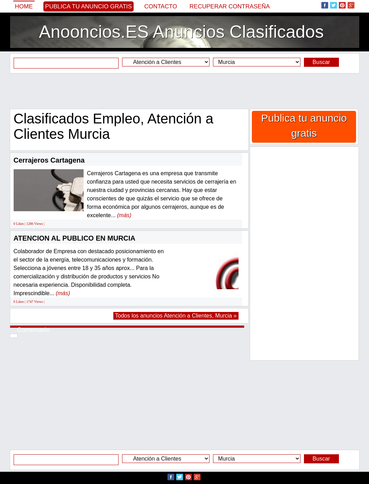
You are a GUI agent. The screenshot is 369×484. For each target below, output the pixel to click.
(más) (124, 215)
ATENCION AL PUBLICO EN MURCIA (75, 238)
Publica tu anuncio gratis (88, 6)
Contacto (160, 6)
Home (24, 6)
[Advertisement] (184, 91)
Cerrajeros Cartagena (49, 160)
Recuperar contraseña (230, 6)
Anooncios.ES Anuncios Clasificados (181, 32)
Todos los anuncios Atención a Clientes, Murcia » (176, 316)
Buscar (321, 62)
